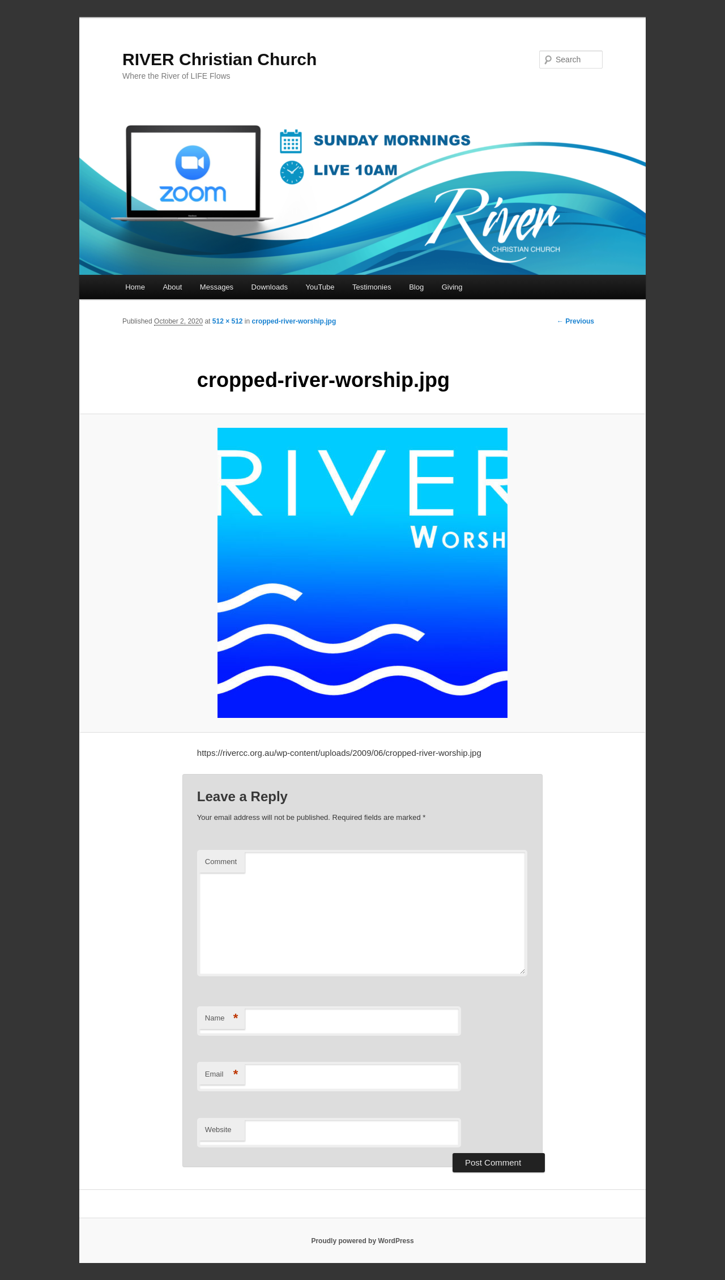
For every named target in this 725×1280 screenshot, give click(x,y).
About (172, 287)
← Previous (575, 321)
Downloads (269, 287)
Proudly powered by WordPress (362, 1241)
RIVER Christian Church (219, 59)
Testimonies (371, 287)
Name (221, 1018)
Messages (216, 287)
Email (221, 1074)
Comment (221, 861)
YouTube (319, 287)
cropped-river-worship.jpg (294, 321)
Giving (452, 287)
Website (218, 1129)
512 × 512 (227, 321)
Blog (416, 287)
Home (135, 287)
